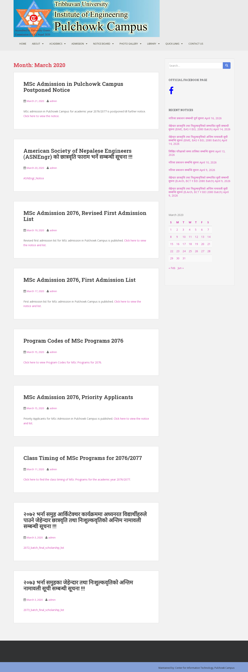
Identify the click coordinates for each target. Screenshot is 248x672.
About (36, 43)
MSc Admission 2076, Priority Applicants (78, 397)
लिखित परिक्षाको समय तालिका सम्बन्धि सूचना (191, 151)
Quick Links (172, 43)
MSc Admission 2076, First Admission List (79, 279)
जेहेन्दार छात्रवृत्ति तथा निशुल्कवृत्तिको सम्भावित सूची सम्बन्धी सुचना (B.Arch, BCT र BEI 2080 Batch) (199, 179)
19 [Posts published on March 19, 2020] (196, 244)
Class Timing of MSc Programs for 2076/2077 (82, 458)
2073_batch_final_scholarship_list (43, 610)
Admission (77, 43)
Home (22, 43)
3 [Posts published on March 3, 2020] (183, 229)
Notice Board (101, 43)
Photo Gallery (129, 43)
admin (53, 101)
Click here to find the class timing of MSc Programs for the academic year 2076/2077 (76, 479)
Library (151, 43)
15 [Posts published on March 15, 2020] (171, 244)
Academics (55, 43)
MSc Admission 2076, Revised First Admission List (84, 216)
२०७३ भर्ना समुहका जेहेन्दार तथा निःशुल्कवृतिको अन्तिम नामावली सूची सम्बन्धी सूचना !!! (78, 585)
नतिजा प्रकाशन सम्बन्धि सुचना (184, 162)
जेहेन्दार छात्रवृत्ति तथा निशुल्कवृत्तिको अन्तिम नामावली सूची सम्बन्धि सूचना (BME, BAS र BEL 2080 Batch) (198, 138)
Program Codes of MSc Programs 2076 (73, 340)
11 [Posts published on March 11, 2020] (190, 237)
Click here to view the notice (41, 116)
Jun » (181, 268)
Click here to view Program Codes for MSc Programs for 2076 (62, 362)
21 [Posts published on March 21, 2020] (208, 244)
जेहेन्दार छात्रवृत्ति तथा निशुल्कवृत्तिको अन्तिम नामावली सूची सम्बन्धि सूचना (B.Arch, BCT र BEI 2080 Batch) (198, 190)
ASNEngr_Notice (33, 178)
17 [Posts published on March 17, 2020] (184, 244)
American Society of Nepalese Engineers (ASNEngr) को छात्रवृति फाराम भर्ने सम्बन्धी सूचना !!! (77, 153)
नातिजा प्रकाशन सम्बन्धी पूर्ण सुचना (186, 118)
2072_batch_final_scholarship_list (43, 548)
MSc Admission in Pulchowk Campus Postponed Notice (73, 86)
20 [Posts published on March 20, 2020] (202, 244)
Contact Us (196, 43)
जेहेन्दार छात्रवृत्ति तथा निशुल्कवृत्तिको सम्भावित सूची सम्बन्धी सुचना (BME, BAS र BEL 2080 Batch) (199, 127)
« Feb (172, 268)
